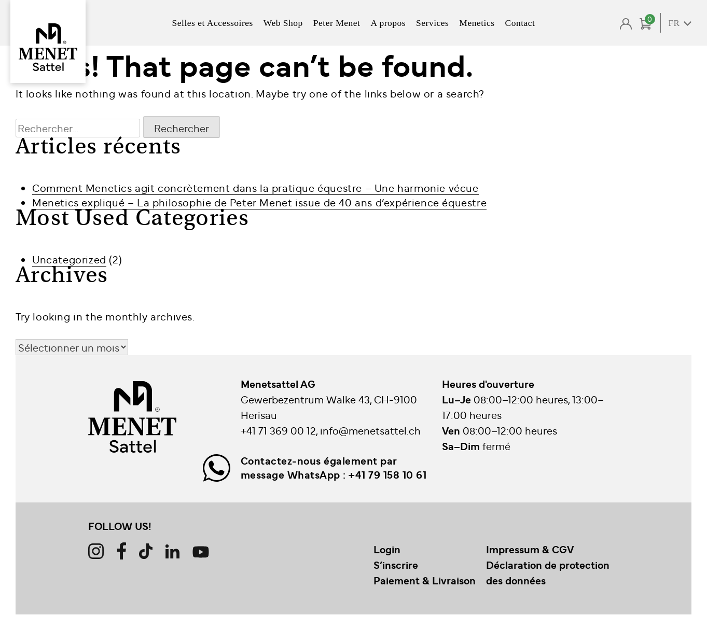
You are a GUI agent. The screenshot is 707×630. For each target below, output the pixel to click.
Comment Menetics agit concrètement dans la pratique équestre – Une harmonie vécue (255, 187)
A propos (388, 23)
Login (386, 549)
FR (674, 23)
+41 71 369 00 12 (278, 430)
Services (432, 23)
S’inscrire (395, 564)
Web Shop (283, 23)
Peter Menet (337, 23)
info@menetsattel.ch (370, 430)
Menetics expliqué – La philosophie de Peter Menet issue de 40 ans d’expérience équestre (259, 202)
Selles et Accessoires (212, 23)
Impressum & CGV (530, 549)
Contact (520, 23)
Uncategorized (69, 259)
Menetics (476, 23)
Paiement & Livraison (424, 580)
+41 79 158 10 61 (387, 474)
